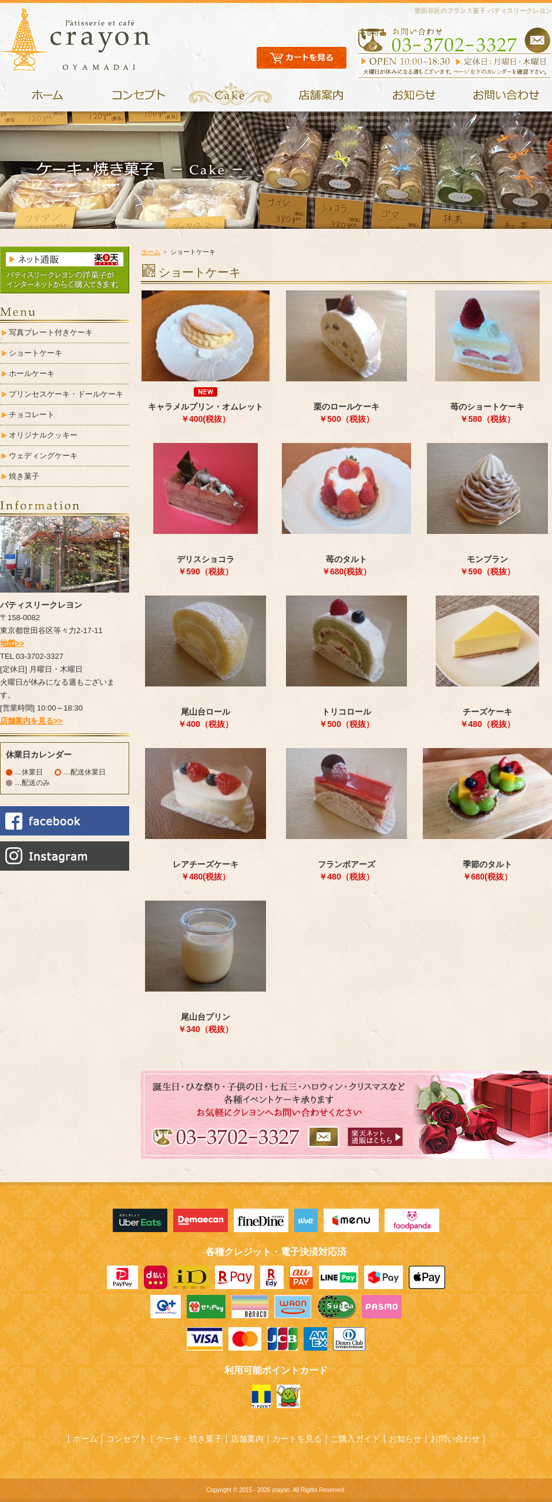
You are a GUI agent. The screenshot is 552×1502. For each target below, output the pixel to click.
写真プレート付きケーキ (51, 332)
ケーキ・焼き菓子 (189, 1438)
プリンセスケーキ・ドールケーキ (66, 394)
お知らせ (405, 1438)
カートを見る (297, 1438)
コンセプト (126, 1438)
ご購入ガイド (355, 1438)
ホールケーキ (32, 373)
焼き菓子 (24, 476)
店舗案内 (247, 1438)
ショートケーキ (35, 353)
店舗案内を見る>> (31, 720)
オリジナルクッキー (43, 435)
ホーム (150, 251)
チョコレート (32, 414)
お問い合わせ (455, 1438)
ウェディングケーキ (43, 455)
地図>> (12, 643)
